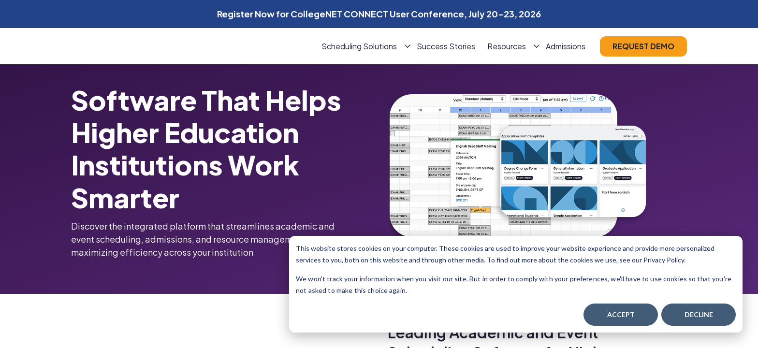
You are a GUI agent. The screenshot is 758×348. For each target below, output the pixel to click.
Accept (621, 314)
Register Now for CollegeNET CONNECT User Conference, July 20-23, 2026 (379, 13)
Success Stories (446, 46)
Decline (699, 314)
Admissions (565, 46)
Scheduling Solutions (359, 46)
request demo (643, 46)
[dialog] (516, 284)
